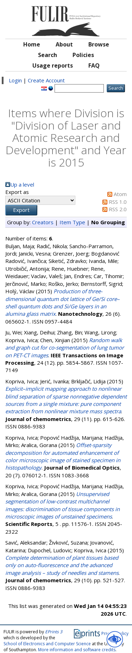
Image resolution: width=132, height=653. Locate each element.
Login (15, 80)
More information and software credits (76, 650)
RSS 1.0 (118, 201)
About (64, 44)
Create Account (46, 80)
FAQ (94, 65)
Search (47, 55)
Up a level (22, 184)
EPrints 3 (53, 632)
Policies (83, 55)
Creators (43, 222)
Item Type (72, 222)
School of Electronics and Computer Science (47, 644)
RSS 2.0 (118, 209)
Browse (98, 44)
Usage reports (52, 65)
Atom (120, 193)
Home (31, 44)
